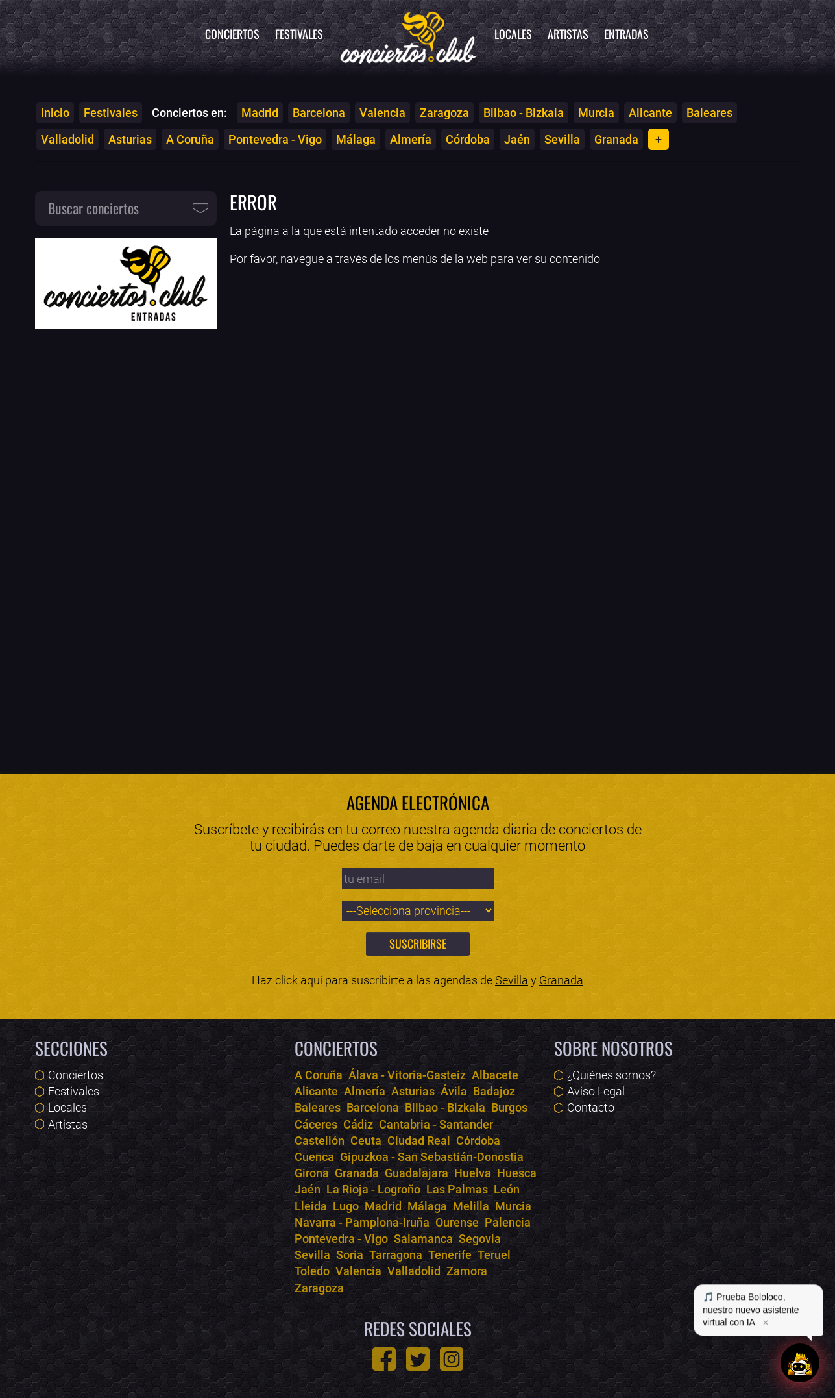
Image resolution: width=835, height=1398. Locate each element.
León (507, 1189)
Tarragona (395, 1255)
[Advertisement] (126, 541)
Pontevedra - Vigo (275, 139)
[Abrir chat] (800, 1362)
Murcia (596, 112)
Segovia (480, 1238)
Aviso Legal (596, 1091)
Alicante (650, 112)
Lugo (346, 1206)
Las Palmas (457, 1189)
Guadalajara (416, 1173)
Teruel (494, 1255)
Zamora (466, 1271)
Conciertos (232, 33)
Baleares (709, 112)
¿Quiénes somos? (611, 1075)
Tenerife (450, 1255)
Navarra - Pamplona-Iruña (362, 1222)
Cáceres (316, 1124)
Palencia (508, 1222)
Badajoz (494, 1091)
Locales (513, 33)
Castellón (320, 1140)
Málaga (356, 139)
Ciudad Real (418, 1140)
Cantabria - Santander (436, 1124)
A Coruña (190, 139)
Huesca (517, 1173)
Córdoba (468, 139)
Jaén (517, 139)
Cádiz (358, 1124)
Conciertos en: (189, 112)
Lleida (311, 1206)
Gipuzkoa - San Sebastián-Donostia (432, 1157)
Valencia (382, 112)
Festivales (299, 33)
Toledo (312, 1271)
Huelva (472, 1173)
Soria (349, 1255)
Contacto (590, 1107)
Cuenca (314, 1157)
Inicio (55, 112)
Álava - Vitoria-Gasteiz (407, 1075)
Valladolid (67, 139)
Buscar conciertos (93, 207)
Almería (410, 139)
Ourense (457, 1222)
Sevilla (562, 139)
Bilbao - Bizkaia (523, 112)
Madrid (259, 112)
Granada (616, 139)
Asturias (130, 139)
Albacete (495, 1075)
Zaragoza (444, 112)
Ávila (454, 1091)
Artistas (568, 33)
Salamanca (423, 1238)
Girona (312, 1173)
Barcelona (319, 112)
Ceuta (365, 1140)
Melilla (471, 1206)
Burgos (509, 1107)
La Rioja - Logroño (373, 1189)
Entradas (626, 33)
